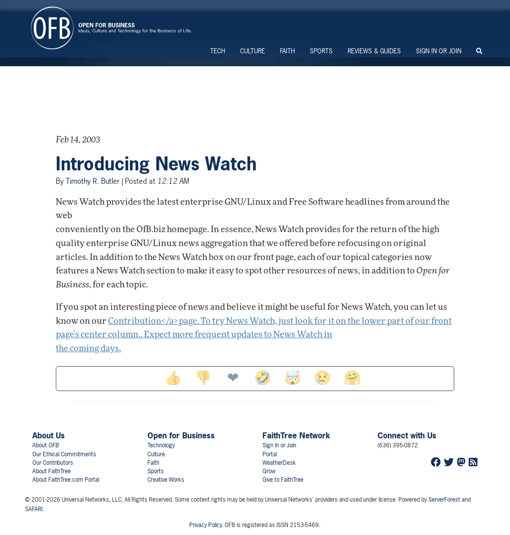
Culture (252, 51)
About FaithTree (51, 471)
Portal (269, 454)
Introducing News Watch (156, 164)
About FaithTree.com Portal (65, 480)
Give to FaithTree (282, 480)
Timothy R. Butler (93, 181)
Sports (321, 51)
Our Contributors (52, 463)
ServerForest (444, 500)
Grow (268, 471)
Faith (287, 51)
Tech (217, 51)
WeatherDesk (279, 463)
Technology (161, 445)
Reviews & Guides (374, 51)
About (45, 445)
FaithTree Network (296, 435)
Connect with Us (407, 435)
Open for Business (181, 435)
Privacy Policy (205, 525)
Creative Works (165, 480)
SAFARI (33, 509)
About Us (48, 435)
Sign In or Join (438, 51)
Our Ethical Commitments (64, 454)
